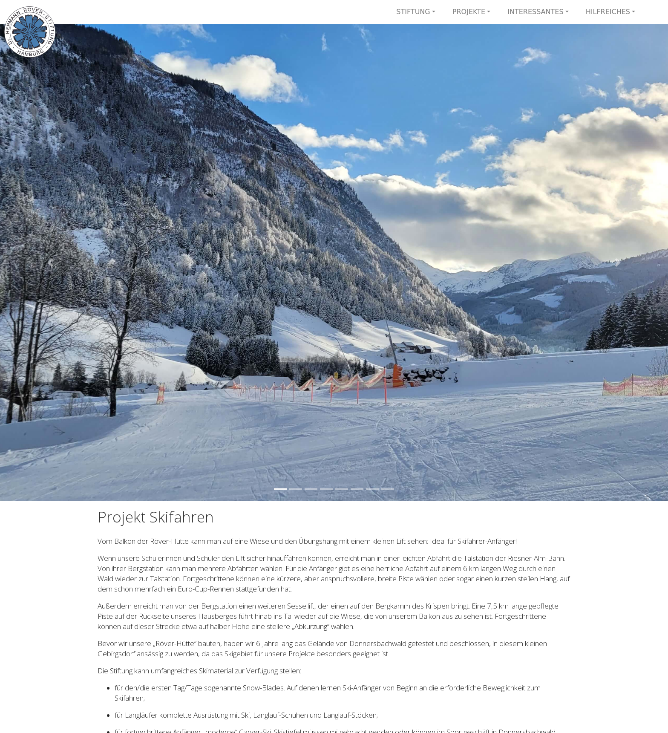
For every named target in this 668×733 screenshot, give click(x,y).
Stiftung (413, 12)
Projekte (468, 12)
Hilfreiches (608, 12)
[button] (50, 262)
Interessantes (535, 12)
